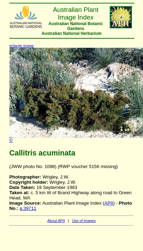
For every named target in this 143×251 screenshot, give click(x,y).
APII (108, 203)
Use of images (84, 221)
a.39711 (27, 208)
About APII (56, 221)
